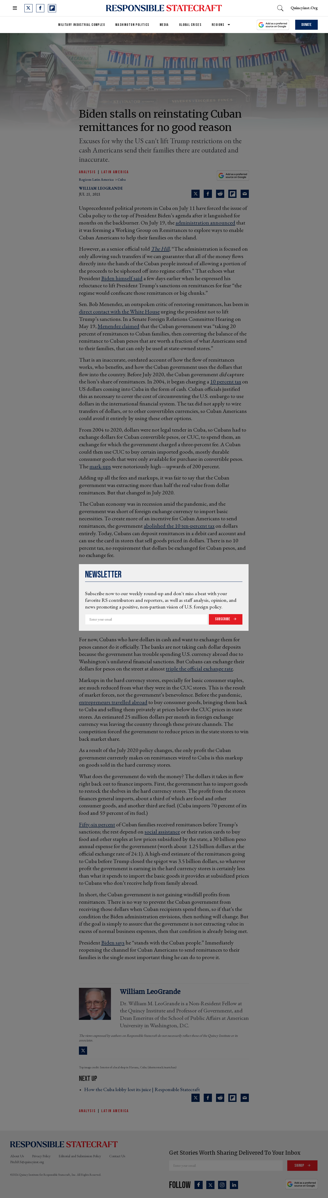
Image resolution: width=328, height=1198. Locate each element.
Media (164, 25)
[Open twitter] (28, 8)
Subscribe (223, 619)
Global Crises (190, 25)
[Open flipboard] (52, 8)
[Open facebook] (40, 8)
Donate (306, 24)
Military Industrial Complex (81, 25)
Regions (218, 25)
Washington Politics (132, 25)
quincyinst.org (304, 8)
